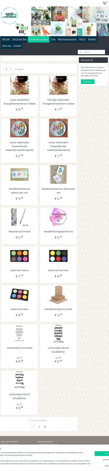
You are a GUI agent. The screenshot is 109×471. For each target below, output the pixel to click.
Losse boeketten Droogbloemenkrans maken (19, 101)
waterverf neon (19, 309)
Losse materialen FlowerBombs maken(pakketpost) (58, 146)
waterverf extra (19, 270)
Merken (92, 39)
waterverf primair (58, 270)
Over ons (6, 45)
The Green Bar (19, 39)
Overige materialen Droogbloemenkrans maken (58, 101)
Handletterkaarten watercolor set (19, 190)
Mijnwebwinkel (85, 466)
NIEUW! (6, 39)
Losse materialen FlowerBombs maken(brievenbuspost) (19, 146)
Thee (53, 39)
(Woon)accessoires (67, 39)
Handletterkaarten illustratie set (58, 190)
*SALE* (82, 39)
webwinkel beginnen (62, 466)
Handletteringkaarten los (58, 231)
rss (52, 466)
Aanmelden (87, 81)
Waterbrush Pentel (19, 231)
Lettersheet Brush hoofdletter (58, 349)
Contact (17, 45)
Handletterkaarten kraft (58, 309)
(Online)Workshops (38, 39)
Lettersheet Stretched (19, 347)
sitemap (46, 466)
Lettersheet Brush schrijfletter (19, 396)
